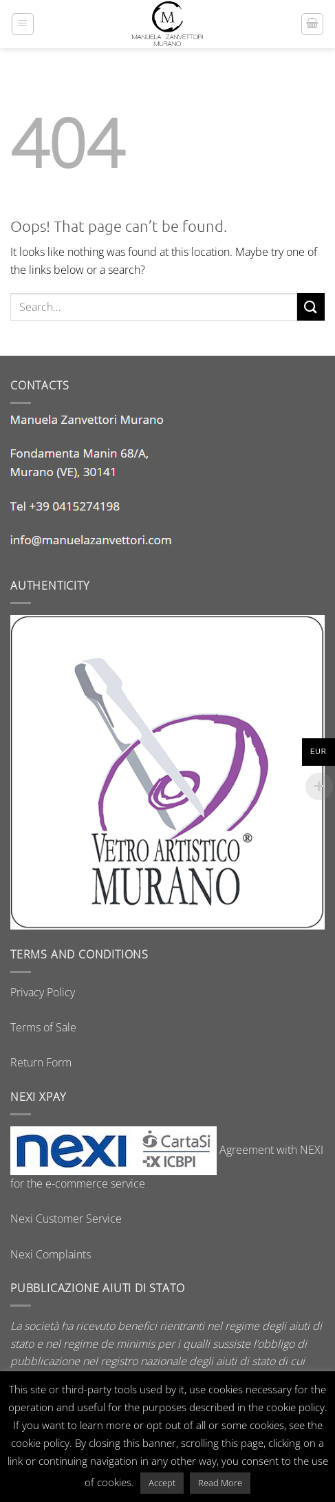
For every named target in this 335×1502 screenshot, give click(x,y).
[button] (23, 24)
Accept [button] (162, 1483)
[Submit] (311, 306)
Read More (220, 1483)
